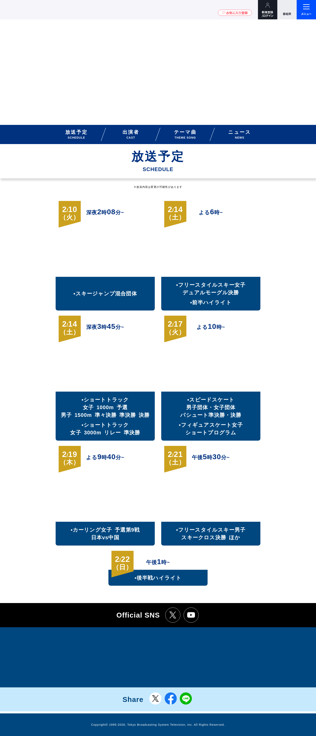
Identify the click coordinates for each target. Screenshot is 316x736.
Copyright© (99, 724)
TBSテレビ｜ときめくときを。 (15, 9)
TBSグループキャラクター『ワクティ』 (38, 9)
